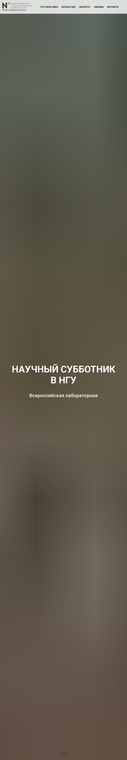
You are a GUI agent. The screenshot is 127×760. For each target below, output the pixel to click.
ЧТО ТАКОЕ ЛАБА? (49, 7)
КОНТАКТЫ (112, 7)
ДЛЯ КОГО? (84, 7)
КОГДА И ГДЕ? (69, 7)
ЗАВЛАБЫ (99, 7)
